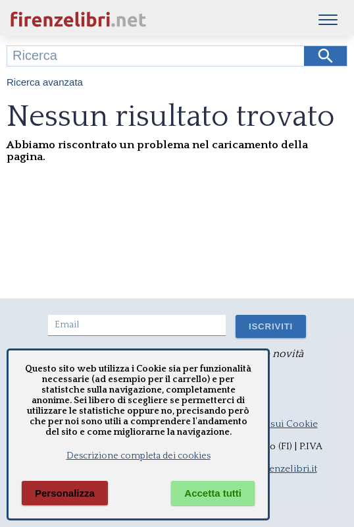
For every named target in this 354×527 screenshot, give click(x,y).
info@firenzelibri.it (275, 468)
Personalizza (65, 493)
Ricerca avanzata (45, 82)
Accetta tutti (212, 493)
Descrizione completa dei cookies (138, 456)
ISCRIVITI (271, 326)
